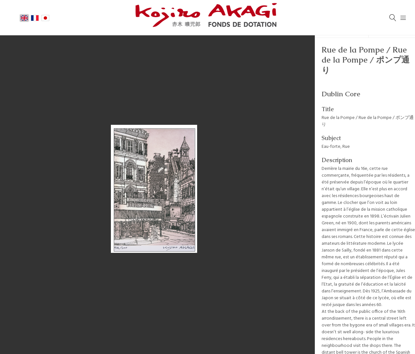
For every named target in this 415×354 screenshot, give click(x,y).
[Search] (393, 18)
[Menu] (403, 18)
